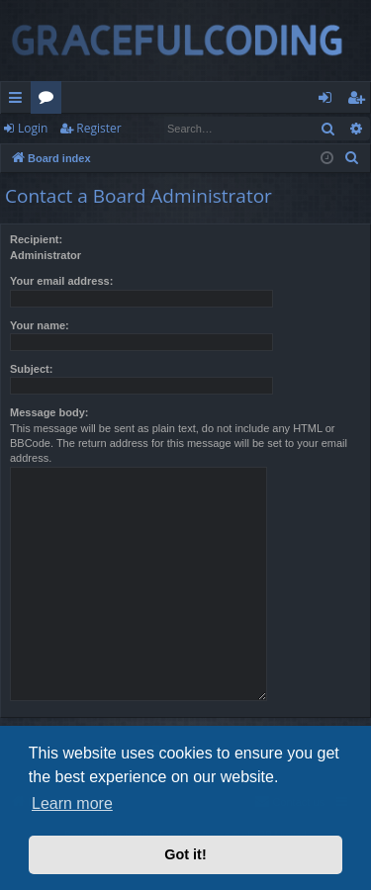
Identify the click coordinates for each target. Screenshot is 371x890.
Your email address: (61, 281)
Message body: (49, 412)
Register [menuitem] (360, 101)
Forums (50, 101)
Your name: (39, 325)
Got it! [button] (185, 854)
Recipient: (36, 239)
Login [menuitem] (329, 101)
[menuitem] (352, 158)
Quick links (19, 101)
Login (32, 128)
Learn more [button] (72, 803)
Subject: (31, 369)
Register (98, 128)
